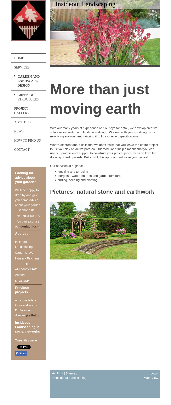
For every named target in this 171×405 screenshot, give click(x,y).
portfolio (32, 315)
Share (21, 353)
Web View (151, 377)
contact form (29, 226)
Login (154, 373)
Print (58, 373)
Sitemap (71, 373)
